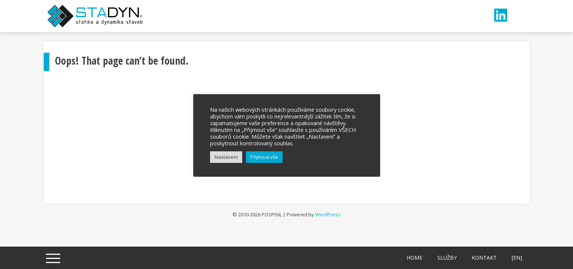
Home (414, 257)
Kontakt (484, 257)
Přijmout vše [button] (264, 157)
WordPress (328, 214)
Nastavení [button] (226, 157)
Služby (447, 257)
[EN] (517, 257)
